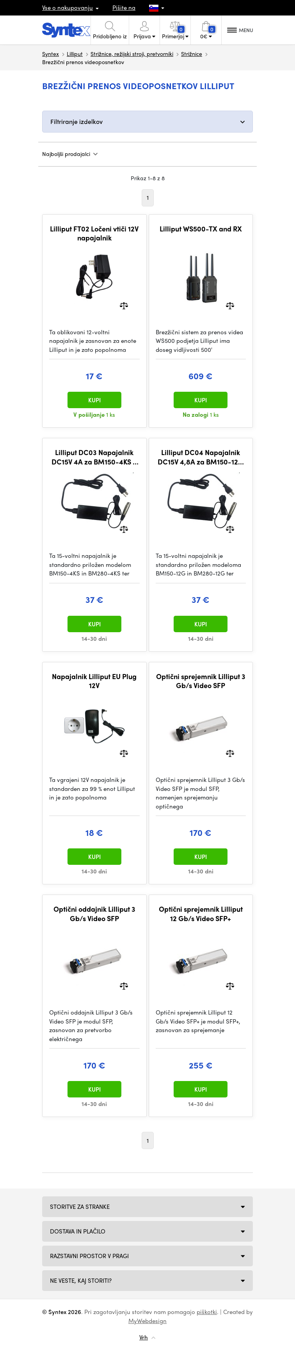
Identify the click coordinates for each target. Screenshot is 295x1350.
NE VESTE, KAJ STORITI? (81, 1280)
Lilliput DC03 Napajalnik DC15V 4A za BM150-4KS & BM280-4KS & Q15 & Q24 (94, 457)
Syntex (50, 53)
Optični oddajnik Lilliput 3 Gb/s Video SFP (94, 913)
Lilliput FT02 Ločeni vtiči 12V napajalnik (94, 233)
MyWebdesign (147, 1320)
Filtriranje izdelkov (76, 121)
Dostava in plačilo (77, 1231)
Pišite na (123, 7)
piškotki (207, 1311)
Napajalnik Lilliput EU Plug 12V (94, 681)
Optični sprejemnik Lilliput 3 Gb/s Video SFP (200, 681)
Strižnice (191, 53)
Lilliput (75, 53)
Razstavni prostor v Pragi (89, 1255)
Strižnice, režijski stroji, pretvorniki (132, 53)
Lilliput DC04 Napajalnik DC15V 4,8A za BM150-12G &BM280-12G (200, 457)
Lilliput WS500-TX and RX (201, 228)
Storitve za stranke (80, 1206)
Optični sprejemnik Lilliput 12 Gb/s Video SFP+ (201, 913)
